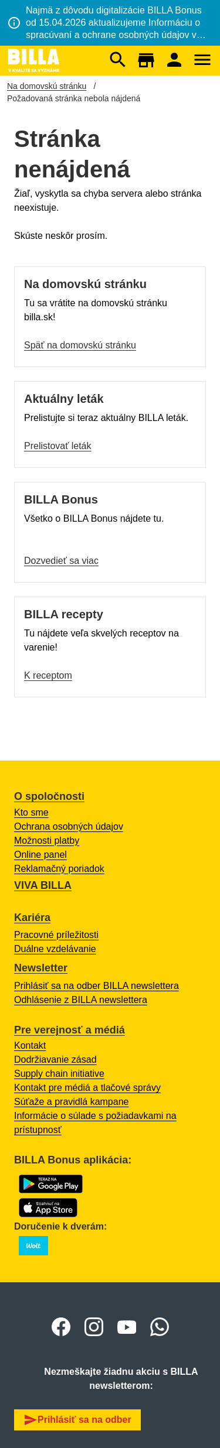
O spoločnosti (49, 796)
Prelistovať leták (58, 446)
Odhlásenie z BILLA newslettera (80, 1000)
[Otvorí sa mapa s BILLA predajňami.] (146, 60)
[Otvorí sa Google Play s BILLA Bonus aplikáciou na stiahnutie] (50, 1184)
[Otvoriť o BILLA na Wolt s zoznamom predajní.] (33, 1245)
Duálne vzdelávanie (55, 949)
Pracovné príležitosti (56, 935)
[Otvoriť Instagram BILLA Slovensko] (93, 1326)
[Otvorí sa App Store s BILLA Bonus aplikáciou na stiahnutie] (48, 1207)
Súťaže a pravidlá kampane (71, 1102)
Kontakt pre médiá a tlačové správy (87, 1088)
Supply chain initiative (59, 1074)
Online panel (40, 855)
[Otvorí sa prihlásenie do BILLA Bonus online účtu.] (174, 60)
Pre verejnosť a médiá (69, 1030)
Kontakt (30, 1045)
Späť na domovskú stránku (80, 345)
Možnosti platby (46, 840)
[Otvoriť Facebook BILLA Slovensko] (61, 1326)
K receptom (48, 675)
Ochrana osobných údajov (68, 826)
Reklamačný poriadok (59, 869)
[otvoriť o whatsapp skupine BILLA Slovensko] (159, 1326)
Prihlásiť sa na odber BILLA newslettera (96, 986)
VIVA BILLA (43, 885)
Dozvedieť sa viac (61, 561)
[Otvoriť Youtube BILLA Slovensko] (126, 1327)
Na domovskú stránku (46, 86)
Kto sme (31, 812)
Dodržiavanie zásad (55, 1059)
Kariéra (32, 917)
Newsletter (40, 968)
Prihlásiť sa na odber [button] (77, 1420)
